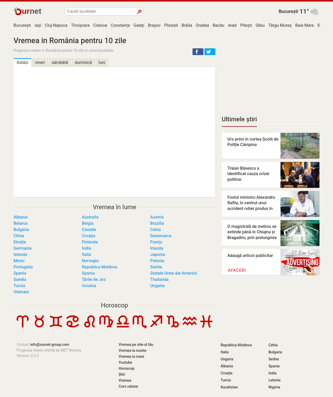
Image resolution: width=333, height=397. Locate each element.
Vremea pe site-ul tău (136, 344)
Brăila (187, 25)
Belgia (88, 223)
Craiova (100, 25)
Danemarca (160, 235)
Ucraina (89, 285)
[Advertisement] (270, 72)
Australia (90, 217)
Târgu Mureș (279, 25)
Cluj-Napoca (56, 25)
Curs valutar (128, 386)
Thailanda (159, 279)
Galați (138, 25)
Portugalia (23, 266)
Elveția (20, 242)
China (19, 235)
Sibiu (260, 25)
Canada (89, 229)
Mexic (19, 260)
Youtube (125, 362)
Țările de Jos (94, 279)
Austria (156, 217)
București (288, 11)
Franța (156, 242)
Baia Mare (304, 25)
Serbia (156, 266)
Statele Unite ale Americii (173, 273)
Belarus (21, 223)
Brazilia (157, 223)
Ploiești (171, 25)
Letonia (274, 380)
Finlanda (90, 242)
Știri (122, 374)
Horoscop (114, 305)
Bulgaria (21, 229)
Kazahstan (229, 387)
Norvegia (90, 260)
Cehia (155, 229)
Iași (38, 25)
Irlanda (156, 248)
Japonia (157, 254)
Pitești (246, 25)
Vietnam (21, 291)
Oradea (202, 25)
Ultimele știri (239, 119)
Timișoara (80, 25)
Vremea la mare (131, 356)
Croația (88, 235)
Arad (232, 25)
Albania (21, 217)
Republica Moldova (99, 266)
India (86, 248)
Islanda (20, 254)
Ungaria (157, 285)
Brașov (154, 25)
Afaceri (237, 270)
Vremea (125, 380)
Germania (22, 248)
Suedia (20, 279)
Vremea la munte (132, 350)
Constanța (120, 25)
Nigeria (274, 387)
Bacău (218, 25)
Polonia (157, 260)
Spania (20, 273)
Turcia (19, 285)
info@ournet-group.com (49, 344)
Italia (86, 254)
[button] (198, 51)
